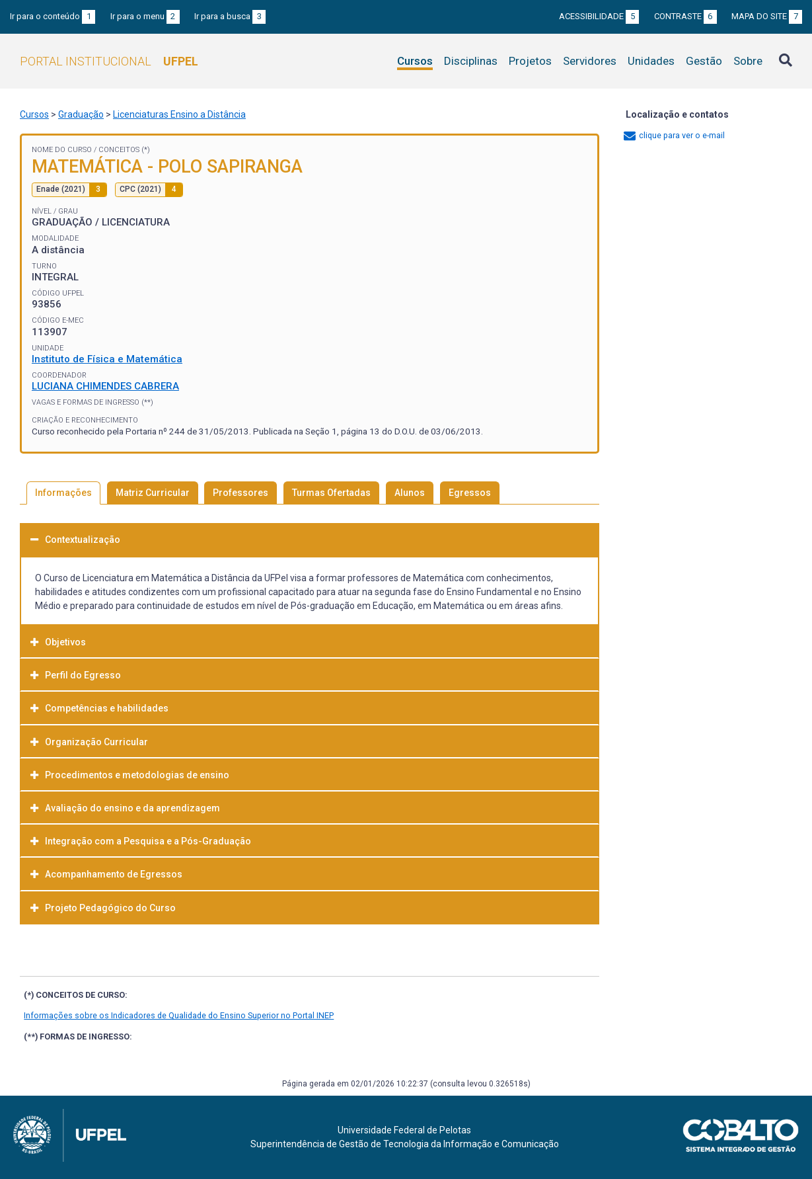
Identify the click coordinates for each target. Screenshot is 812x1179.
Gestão (704, 60)
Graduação (81, 114)
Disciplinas (471, 60)
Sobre (747, 60)
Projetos (530, 60)
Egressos (470, 492)
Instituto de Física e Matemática (107, 359)
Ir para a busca (230, 16)
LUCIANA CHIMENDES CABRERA (105, 386)
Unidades (651, 60)
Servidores (589, 60)
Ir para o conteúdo (52, 16)
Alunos (409, 492)
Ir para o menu (145, 16)
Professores (240, 492)
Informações (63, 492)
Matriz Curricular (153, 492)
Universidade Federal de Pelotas (404, 1130)
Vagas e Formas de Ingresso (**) (92, 402)
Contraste (685, 16)
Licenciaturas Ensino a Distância (179, 114)
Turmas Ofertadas (331, 492)
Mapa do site (766, 16)
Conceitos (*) (124, 149)
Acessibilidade (599, 16)
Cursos (415, 60)
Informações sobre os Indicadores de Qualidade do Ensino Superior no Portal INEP (179, 1015)
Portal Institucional (109, 61)
